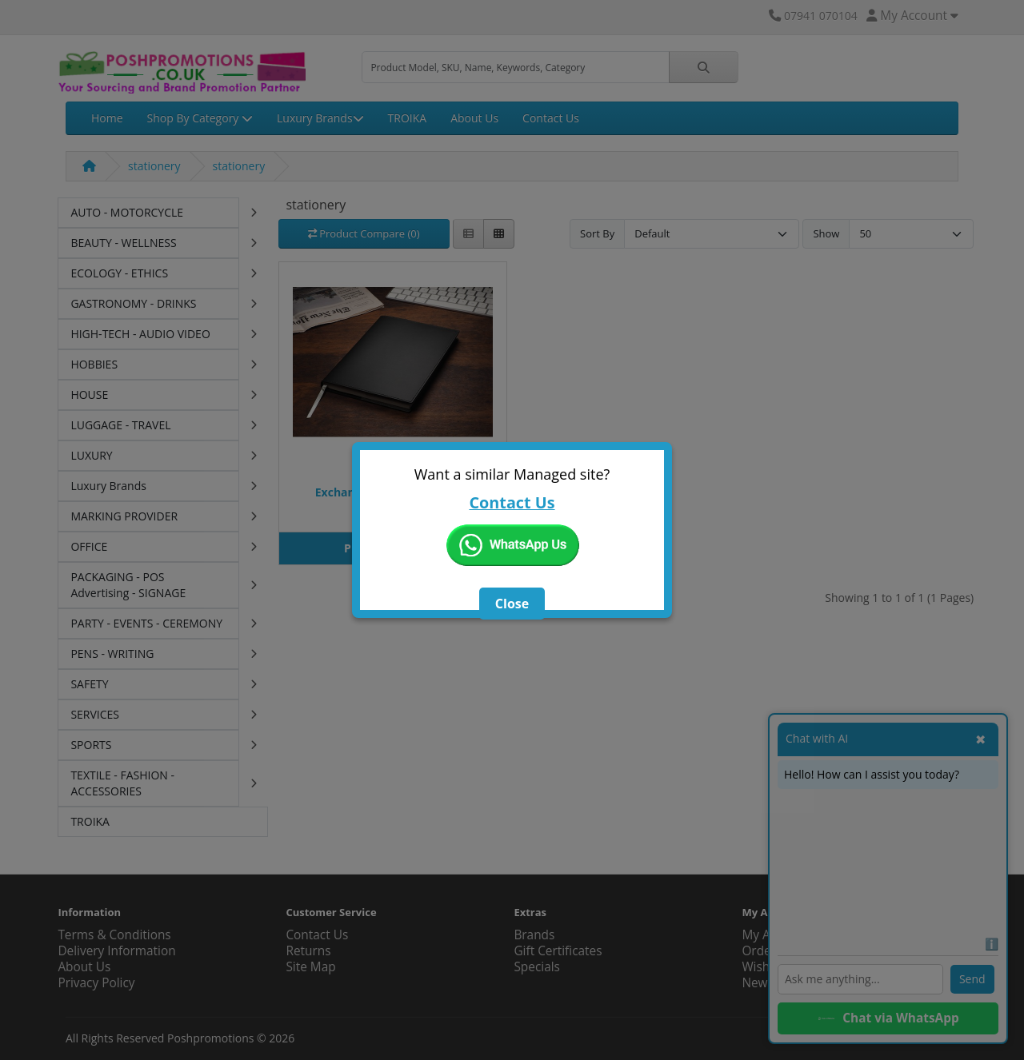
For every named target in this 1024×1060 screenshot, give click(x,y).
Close (512, 603)
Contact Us (511, 502)
